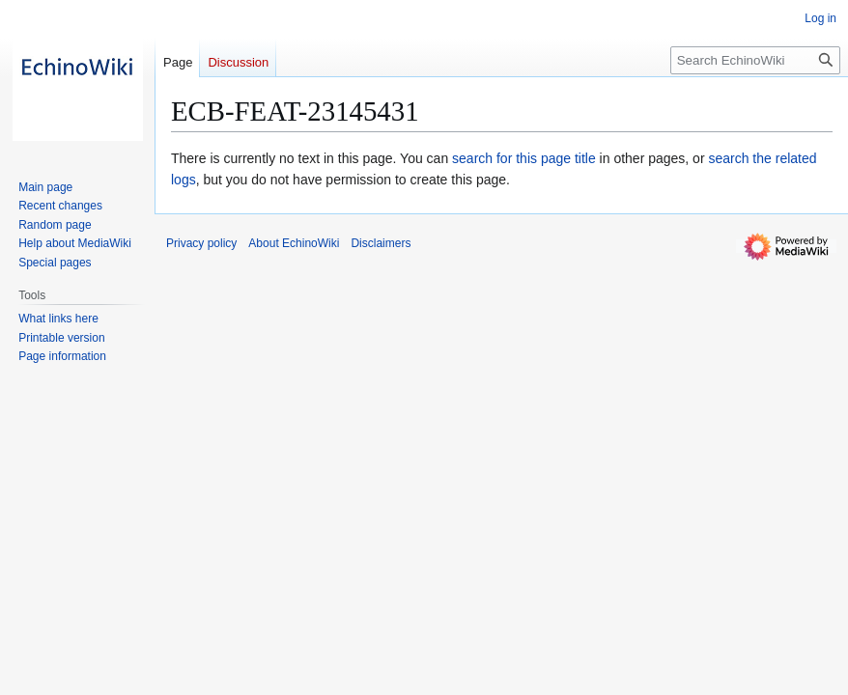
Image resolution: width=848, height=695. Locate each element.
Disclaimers (380, 243)
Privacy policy (201, 243)
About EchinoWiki (293, 243)
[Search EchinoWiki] (755, 60)
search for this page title (524, 158)
